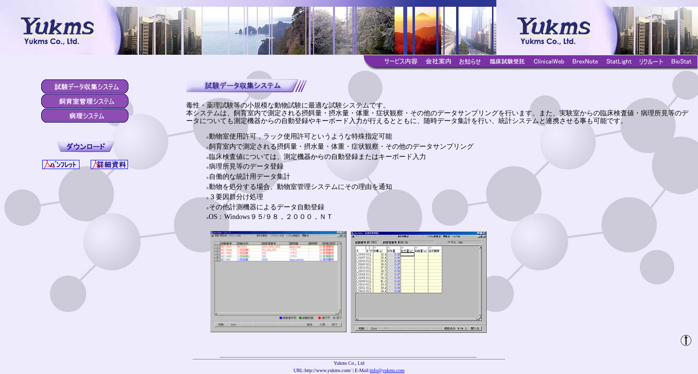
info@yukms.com (387, 370)
